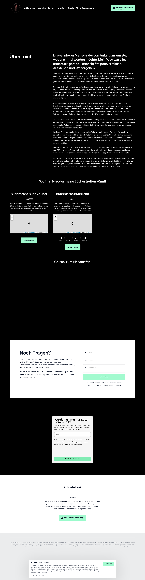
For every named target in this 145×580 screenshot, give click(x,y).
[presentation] (69, 451)
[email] (72, 434)
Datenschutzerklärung (37, 575)
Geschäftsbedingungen (112, 385)
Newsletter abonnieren (73, 459)
